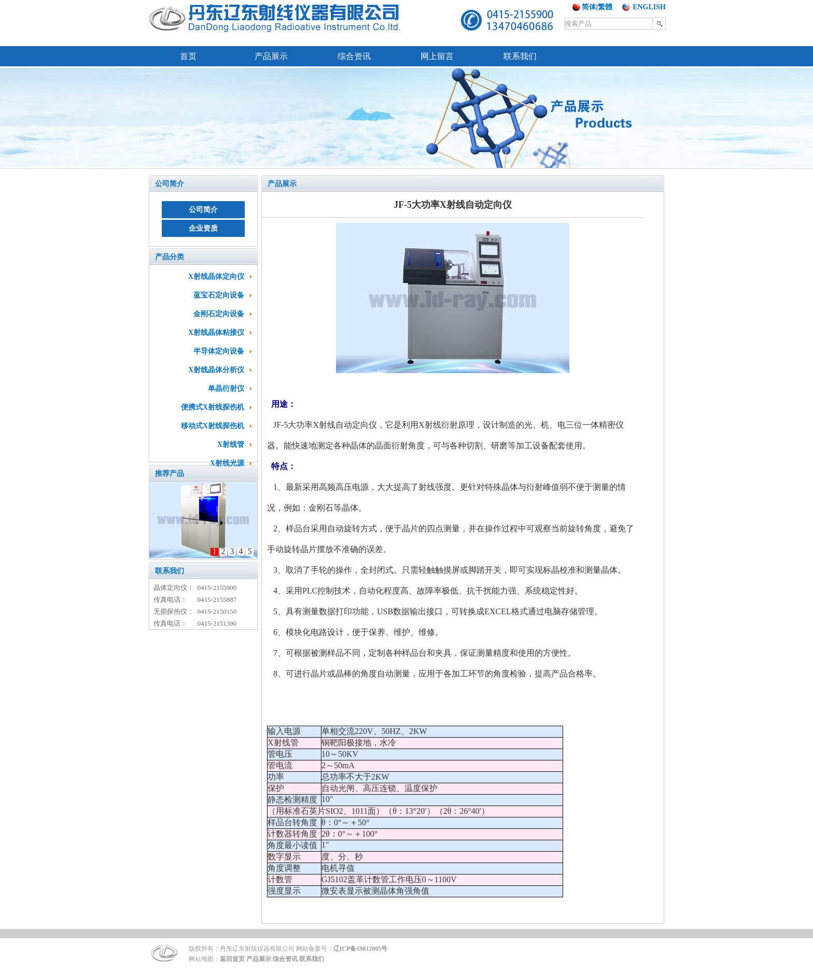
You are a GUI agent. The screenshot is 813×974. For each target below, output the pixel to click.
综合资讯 (354, 56)
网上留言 (437, 56)
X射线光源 (227, 463)
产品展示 (271, 56)
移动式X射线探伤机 (212, 426)
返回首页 (232, 959)
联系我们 (520, 56)
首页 (188, 56)
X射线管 (230, 444)
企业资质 (203, 228)
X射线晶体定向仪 (216, 276)
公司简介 (169, 184)
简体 (589, 7)
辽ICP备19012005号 (360, 948)
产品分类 (169, 257)
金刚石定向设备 (218, 314)
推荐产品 (169, 473)
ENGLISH (649, 7)
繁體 (605, 7)
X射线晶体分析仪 (216, 370)
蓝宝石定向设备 (218, 295)
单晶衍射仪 (226, 388)
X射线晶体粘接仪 (216, 332)
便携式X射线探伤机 (212, 407)
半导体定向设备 (218, 351)
